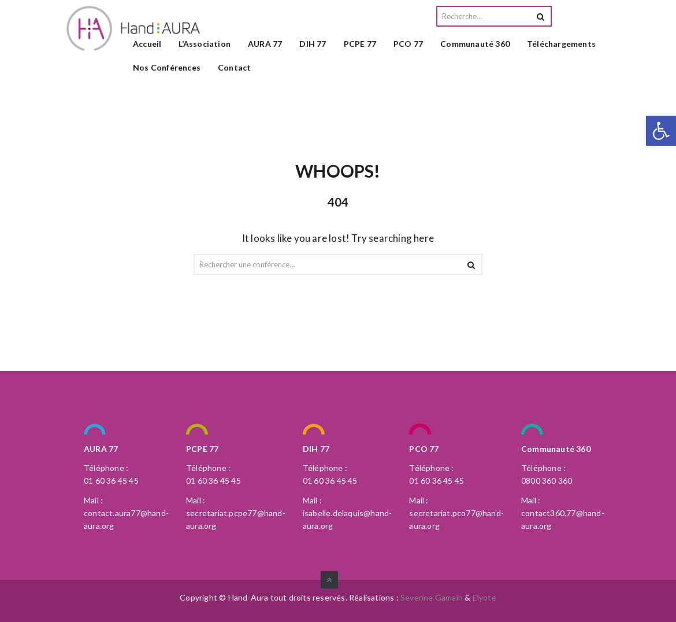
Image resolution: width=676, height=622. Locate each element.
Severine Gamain (431, 597)
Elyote (484, 597)
